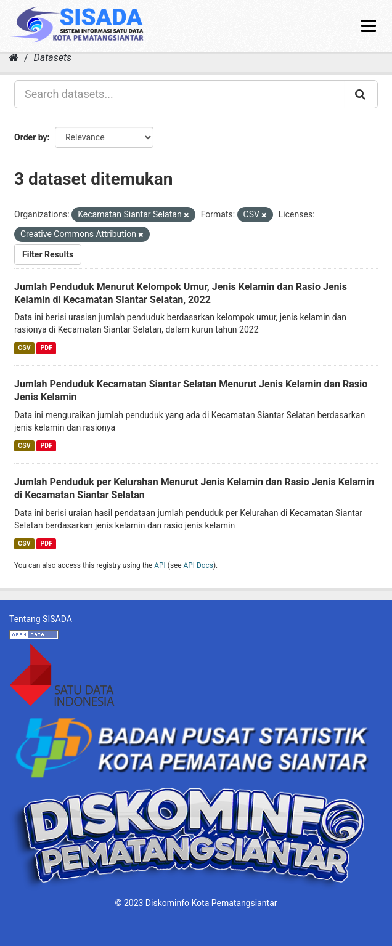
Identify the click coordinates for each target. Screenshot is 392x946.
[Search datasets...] (179, 94)
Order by (30, 137)
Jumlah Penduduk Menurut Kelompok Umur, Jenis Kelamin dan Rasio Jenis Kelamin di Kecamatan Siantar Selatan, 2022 (180, 293)
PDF (46, 348)
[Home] (13, 57)
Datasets (52, 57)
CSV (24, 348)
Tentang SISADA (40, 619)
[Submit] (361, 94)
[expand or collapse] (368, 26)
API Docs (198, 565)
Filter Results (47, 254)
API (160, 565)
